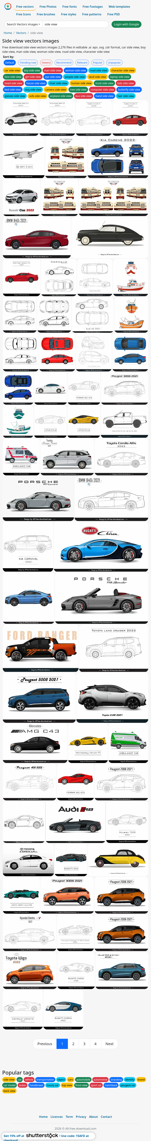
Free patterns (91, 14)
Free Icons (23, 14)
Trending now (28, 62)
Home (8, 33)
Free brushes (46, 14)
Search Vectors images (22, 24)
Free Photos (47, 7)
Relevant (82, 62)
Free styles (68, 14)
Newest (46, 62)
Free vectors (25, 7)
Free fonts (69, 7)
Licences (57, 1117)
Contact (106, 1117)
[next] (109, 1044)
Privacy (81, 1117)
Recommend (64, 62)
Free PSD (113, 14)
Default (9, 62)
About (93, 1117)
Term (69, 1117)
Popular (97, 62)
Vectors (21, 33)
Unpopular (114, 62)
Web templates (119, 7)
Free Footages (93, 7)
